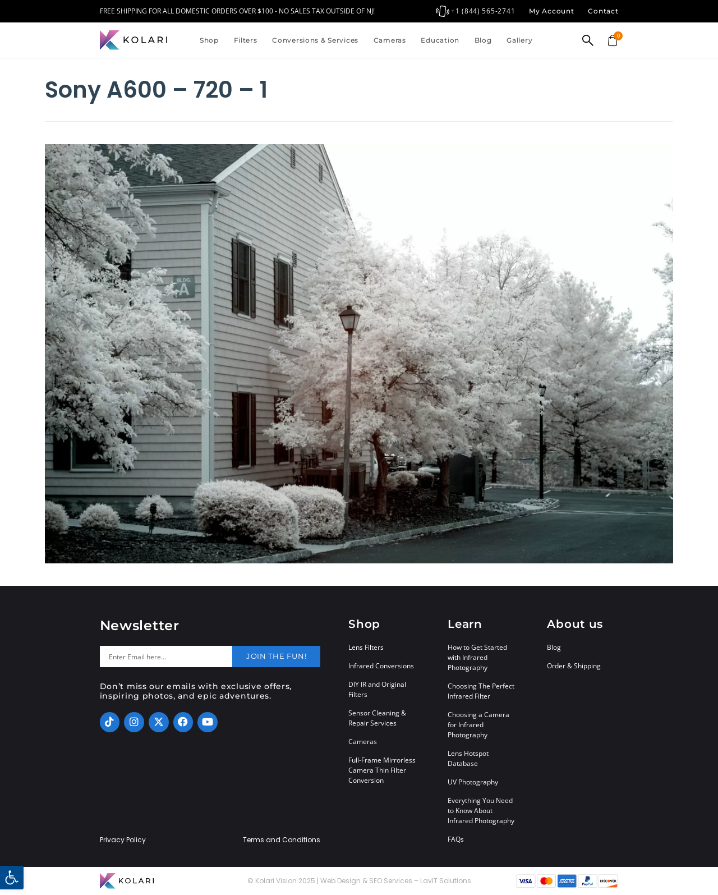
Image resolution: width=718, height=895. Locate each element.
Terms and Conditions (281, 840)
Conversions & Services (315, 40)
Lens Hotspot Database (468, 758)
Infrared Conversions (381, 666)
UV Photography (473, 782)
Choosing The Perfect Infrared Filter (481, 691)
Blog (483, 40)
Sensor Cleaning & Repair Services (377, 718)
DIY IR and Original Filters (377, 689)
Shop (209, 40)
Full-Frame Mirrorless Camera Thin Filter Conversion (382, 770)
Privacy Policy (123, 840)
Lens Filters (366, 647)
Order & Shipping (574, 666)
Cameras (390, 40)
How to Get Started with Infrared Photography (477, 657)
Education (440, 40)
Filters (245, 40)
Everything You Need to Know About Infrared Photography (481, 810)
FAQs (456, 839)
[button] (12, 877)
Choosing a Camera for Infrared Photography (478, 725)
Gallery (519, 40)
